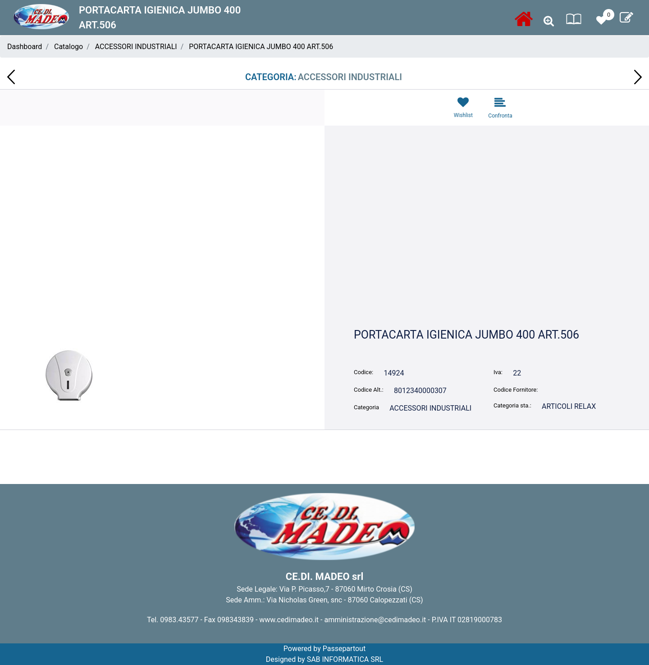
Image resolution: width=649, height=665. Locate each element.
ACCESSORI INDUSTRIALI (136, 46)
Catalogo (68, 46)
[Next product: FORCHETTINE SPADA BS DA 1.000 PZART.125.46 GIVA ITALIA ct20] (638, 77)
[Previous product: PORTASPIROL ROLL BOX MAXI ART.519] (11, 77)
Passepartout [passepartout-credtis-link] (344, 648)
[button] (162, 253)
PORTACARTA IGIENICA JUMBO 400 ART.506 (261, 46)
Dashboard (24, 46)
